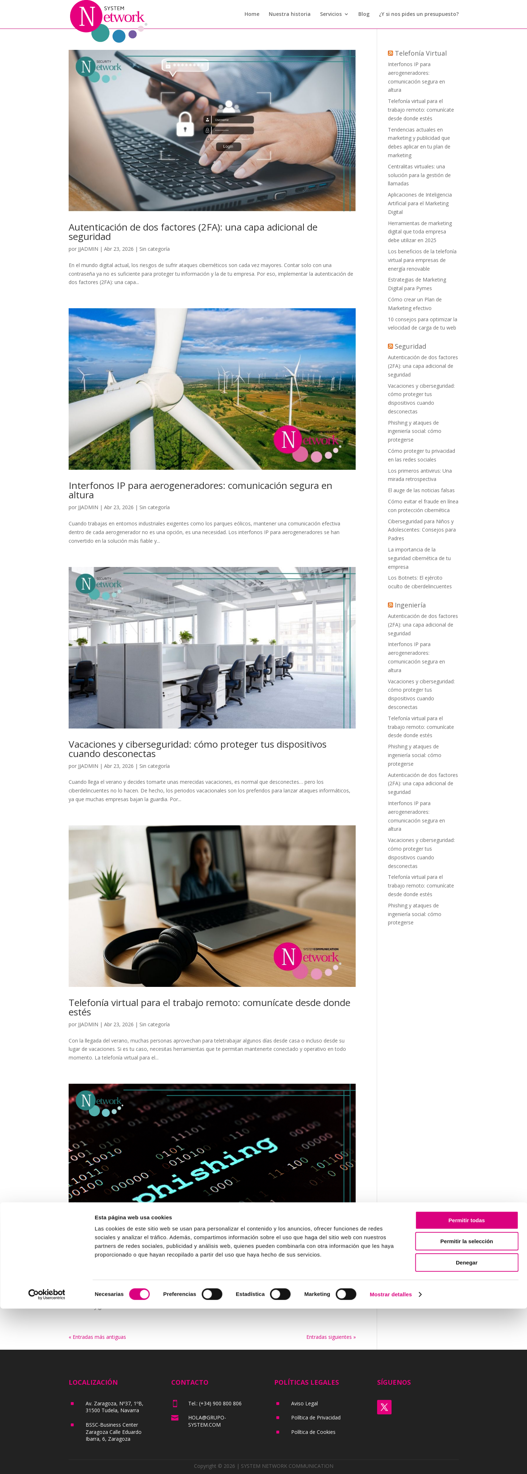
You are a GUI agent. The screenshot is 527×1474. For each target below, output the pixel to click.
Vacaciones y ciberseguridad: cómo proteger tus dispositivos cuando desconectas (198, 749)
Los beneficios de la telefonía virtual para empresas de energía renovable (422, 260)
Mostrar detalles (391, 1460)
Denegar (467, 1428)
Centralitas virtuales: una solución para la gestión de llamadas (419, 175)
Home (252, 15)
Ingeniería (410, 605)
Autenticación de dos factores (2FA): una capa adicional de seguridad (193, 231)
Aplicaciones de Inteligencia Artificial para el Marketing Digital (420, 203)
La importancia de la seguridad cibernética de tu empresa (419, 558)
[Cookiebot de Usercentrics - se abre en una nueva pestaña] (46, 1459)
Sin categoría (154, 248)
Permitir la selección (466, 1407)
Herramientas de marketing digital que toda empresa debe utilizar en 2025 (420, 232)
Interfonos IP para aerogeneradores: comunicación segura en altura (200, 490)
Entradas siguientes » (331, 1336)
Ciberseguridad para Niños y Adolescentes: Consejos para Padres (422, 530)
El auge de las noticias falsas (421, 490)
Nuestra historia (290, 15)
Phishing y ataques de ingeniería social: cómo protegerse (190, 1260)
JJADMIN (88, 248)
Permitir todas (467, 1386)
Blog (364, 15)
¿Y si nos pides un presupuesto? (419, 15)
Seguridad (410, 346)
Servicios (331, 15)
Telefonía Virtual (421, 53)
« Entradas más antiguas (97, 1336)
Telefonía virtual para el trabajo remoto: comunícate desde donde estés (209, 1007)
